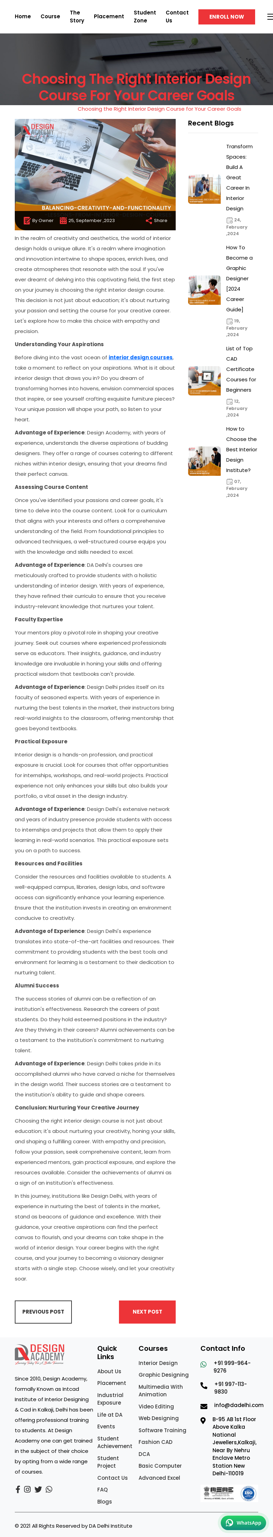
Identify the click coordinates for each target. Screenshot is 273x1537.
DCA (144, 1454)
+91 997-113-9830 (230, 1388)
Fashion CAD (156, 1442)
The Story (77, 16)
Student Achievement (114, 1442)
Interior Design (158, 1363)
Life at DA (109, 1414)
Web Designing (159, 1418)
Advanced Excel (159, 1477)
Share (156, 221)
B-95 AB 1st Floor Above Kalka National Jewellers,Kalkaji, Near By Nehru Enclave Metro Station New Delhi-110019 (234, 1446)
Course (50, 16)
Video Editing (156, 1406)
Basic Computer (160, 1465)
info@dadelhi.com (239, 1405)
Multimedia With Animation (161, 1390)
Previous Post (43, 1311)
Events (106, 1426)
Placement (109, 16)
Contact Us (112, 1477)
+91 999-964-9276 (232, 1367)
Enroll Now (226, 16)
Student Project (108, 1462)
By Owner (38, 221)
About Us (109, 1371)
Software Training (162, 1430)
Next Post (147, 1311)
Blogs (104, 1501)
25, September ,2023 (87, 221)
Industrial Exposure (110, 1399)
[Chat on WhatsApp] (243, 1523)
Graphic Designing (164, 1374)
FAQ (102, 1489)
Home (23, 16)
